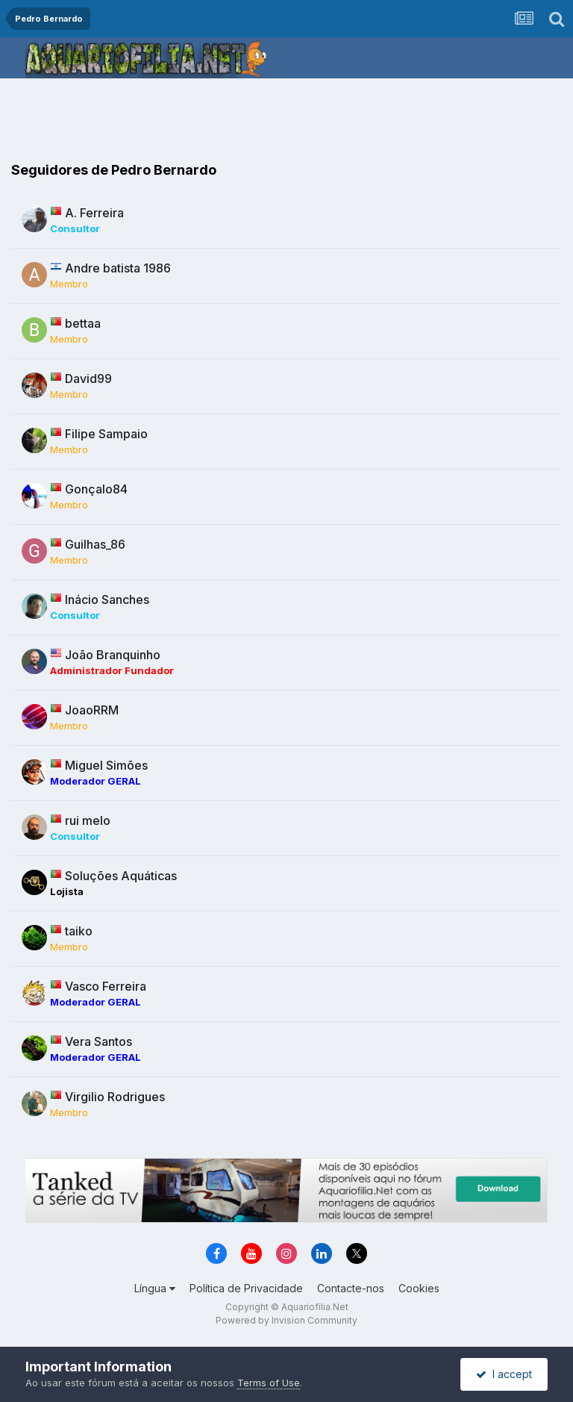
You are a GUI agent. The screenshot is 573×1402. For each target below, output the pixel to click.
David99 (88, 378)
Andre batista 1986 (118, 268)
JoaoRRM (92, 709)
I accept (504, 1374)
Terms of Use (268, 1383)
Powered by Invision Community (286, 1320)
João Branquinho (112, 654)
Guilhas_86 (95, 544)
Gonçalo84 (96, 489)
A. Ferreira (94, 212)
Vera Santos (98, 1041)
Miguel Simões (106, 765)
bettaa (83, 323)
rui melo (87, 820)
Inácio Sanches (107, 599)
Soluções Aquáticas (121, 875)
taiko (79, 930)
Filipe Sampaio (106, 433)
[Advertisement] (286, 123)
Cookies (418, 1288)
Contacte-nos (350, 1288)
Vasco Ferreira (105, 986)
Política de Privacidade (246, 1288)
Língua (154, 1288)
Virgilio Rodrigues (115, 1096)
